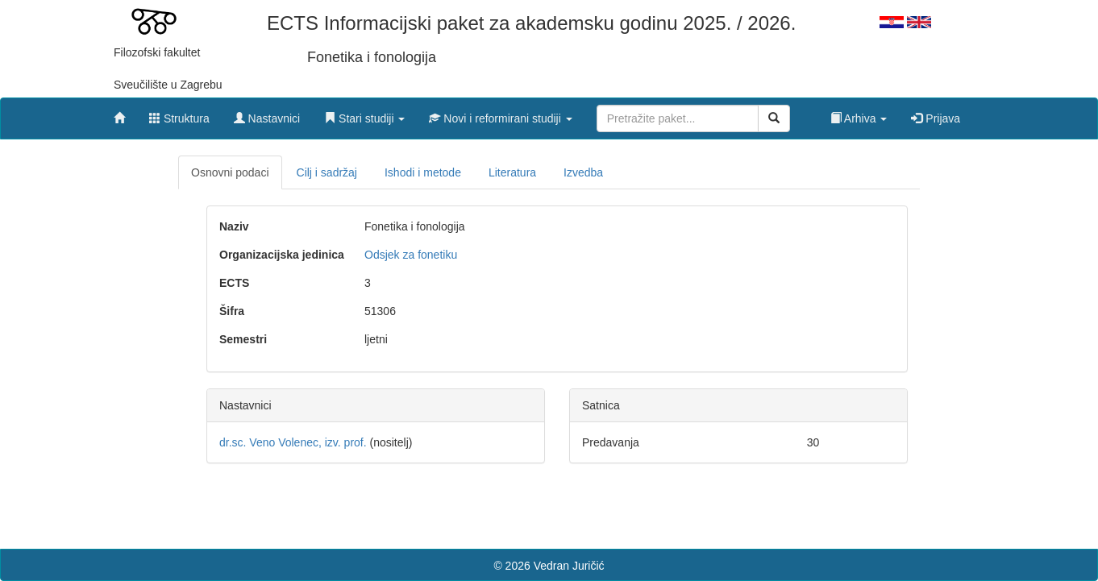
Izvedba (583, 172)
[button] (364, 114)
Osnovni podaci (230, 172)
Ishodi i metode (423, 172)
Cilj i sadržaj (327, 172)
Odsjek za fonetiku (410, 254)
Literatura (512, 172)
